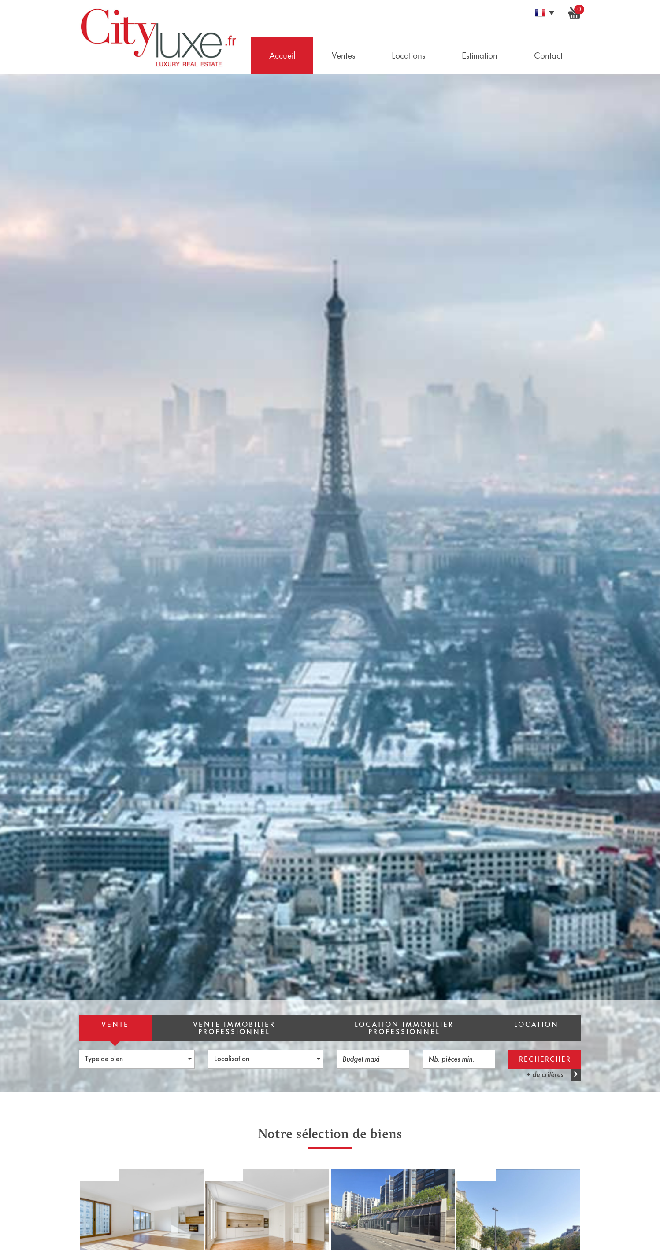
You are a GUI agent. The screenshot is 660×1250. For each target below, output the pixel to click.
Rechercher (545, 1059)
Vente (115, 1024)
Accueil (282, 55)
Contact (548, 55)
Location (536, 1024)
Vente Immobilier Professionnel (234, 1028)
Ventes (343, 55)
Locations (408, 55)
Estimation (479, 55)
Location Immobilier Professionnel (404, 1028)
